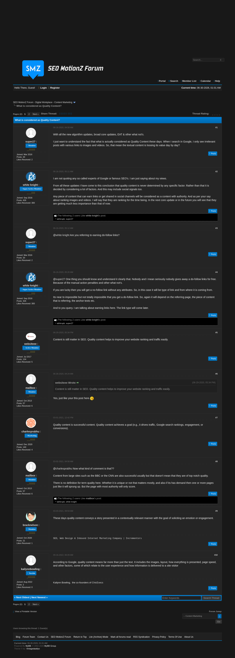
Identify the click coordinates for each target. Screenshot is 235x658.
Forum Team (29, 637)
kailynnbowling (30, 569)
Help (216, 81)
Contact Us (42, 637)
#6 (216, 374)
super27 (30, 141)
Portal (161, 81)
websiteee (30, 343)
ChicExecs (97, 582)
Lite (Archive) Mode (98, 637)
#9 (216, 511)
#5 (216, 332)
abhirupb (61, 219)
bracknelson (30, 525)
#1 (216, 127)
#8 (216, 461)
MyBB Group (50, 646)
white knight (30, 184)
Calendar (205, 81)
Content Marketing (63, 102)
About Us (188, 637)
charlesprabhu (30, 431)
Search (173, 81)
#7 (216, 417)
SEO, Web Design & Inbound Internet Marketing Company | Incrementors (97, 538)
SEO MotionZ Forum (23, 102)
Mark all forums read (121, 637)
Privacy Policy (159, 637)
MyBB (28, 646)
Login (42, 87)
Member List (188, 81)
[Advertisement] (117, 27)
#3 (216, 228)
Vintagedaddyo (33, 649)
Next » (36, 114)
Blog (18, 637)
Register (54, 87)
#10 (216, 555)
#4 (216, 272)
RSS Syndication (141, 637)
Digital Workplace (43, 102)
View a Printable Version (26, 611)
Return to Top (80, 637)
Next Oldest (22, 597)
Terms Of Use (175, 637)
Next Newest (38, 597)
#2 (216, 171)
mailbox (30, 387)
